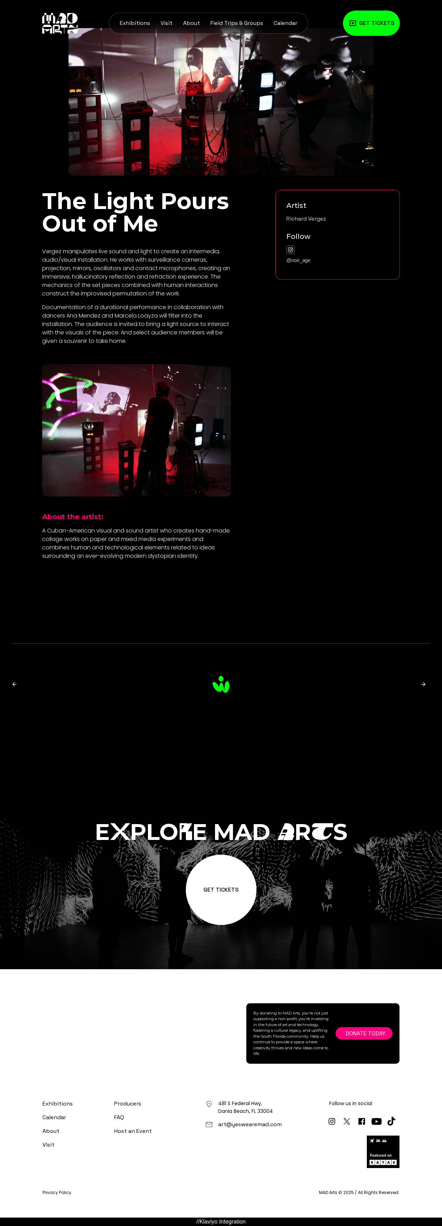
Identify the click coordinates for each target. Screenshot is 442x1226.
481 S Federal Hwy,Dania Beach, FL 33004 (245, 1107)
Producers (127, 1103)
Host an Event (133, 1131)
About (191, 23)
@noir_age (298, 260)
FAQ (119, 1117)
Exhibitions (135, 23)
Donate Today (365, 1033)
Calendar (285, 23)
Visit (167, 23)
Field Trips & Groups (236, 23)
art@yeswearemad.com (250, 1124)
